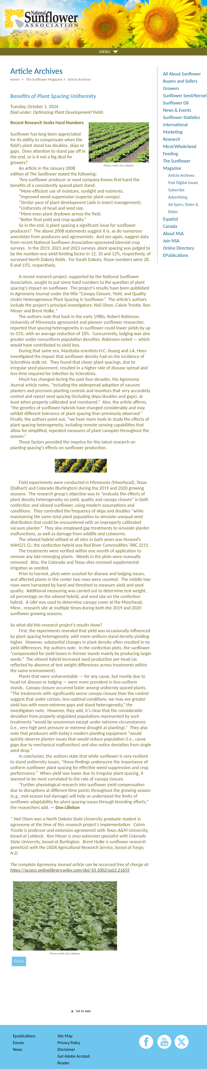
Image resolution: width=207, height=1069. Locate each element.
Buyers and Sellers (180, 81)
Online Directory (178, 248)
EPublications (175, 255)
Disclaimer (66, 1049)
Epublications (24, 1035)
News (17, 1049)
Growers (171, 88)
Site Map (65, 1035)
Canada (170, 226)
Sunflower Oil (176, 103)
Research (171, 139)
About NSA (173, 233)
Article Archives (181, 175)
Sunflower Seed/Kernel (184, 96)
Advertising (177, 197)
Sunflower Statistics (181, 117)
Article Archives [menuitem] (79, 79)
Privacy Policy (68, 1042)
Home (14, 79)
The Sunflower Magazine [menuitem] (44, 79)
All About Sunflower (182, 74)
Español (170, 219)
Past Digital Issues (183, 182)
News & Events (177, 110)
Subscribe (176, 189)
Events (18, 1042)
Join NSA (171, 241)
